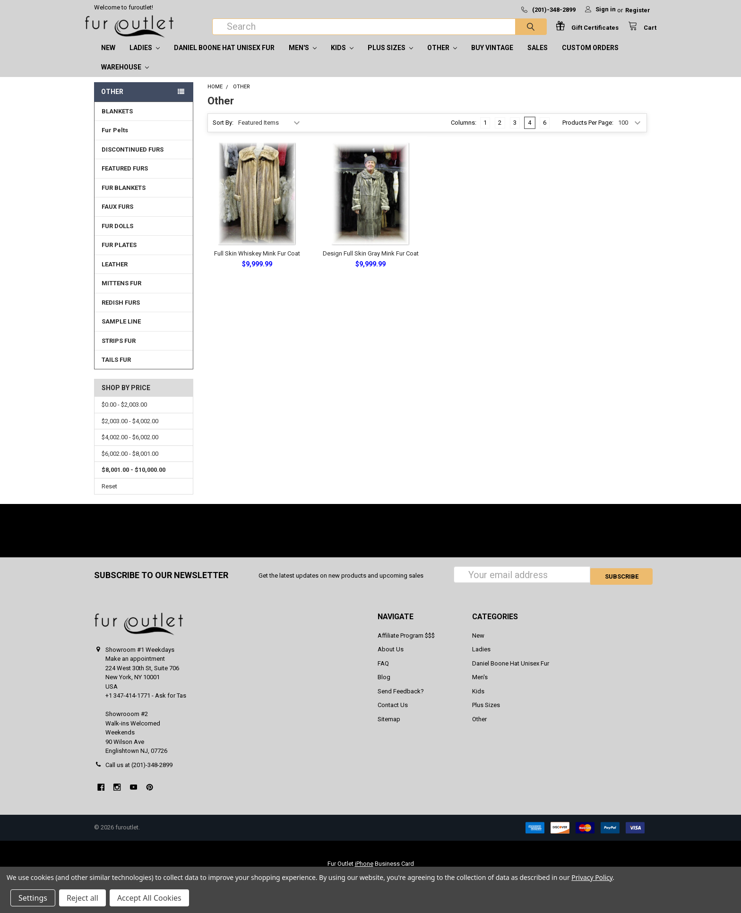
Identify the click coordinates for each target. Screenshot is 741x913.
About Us (391, 657)
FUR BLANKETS (124, 197)
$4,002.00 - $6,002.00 (130, 446)
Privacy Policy (591, 877)
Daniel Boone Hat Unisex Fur (224, 57)
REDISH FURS (121, 312)
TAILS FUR (116, 369)
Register (637, 10)
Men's (303, 57)
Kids (342, 57)
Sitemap (389, 726)
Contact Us (393, 713)
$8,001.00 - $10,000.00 (133, 479)
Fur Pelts (115, 139)
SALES (537, 57)
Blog (384, 685)
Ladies (144, 57)
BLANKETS (117, 120)
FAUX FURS (117, 216)
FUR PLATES (119, 254)
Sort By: (223, 132)
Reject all (82, 898)
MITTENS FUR (121, 292)
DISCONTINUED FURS (133, 158)
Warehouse (125, 76)
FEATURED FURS (125, 177)
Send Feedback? (401, 698)
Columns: (463, 132)
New (108, 57)
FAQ (383, 670)
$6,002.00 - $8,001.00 (130, 463)
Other (442, 57)
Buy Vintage (492, 57)
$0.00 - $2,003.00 (124, 414)
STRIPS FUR (119, 350)
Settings (32, 898)
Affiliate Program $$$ (406, 643)
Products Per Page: (587, 132)
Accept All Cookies (149, 898)
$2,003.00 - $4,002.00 (130, 430)
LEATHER (115, 273)
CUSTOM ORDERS (590, 57)
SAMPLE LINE (121, 330)
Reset (109, 495)
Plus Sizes (390, 57)
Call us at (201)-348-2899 (138, 772)
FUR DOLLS (117, 235)
